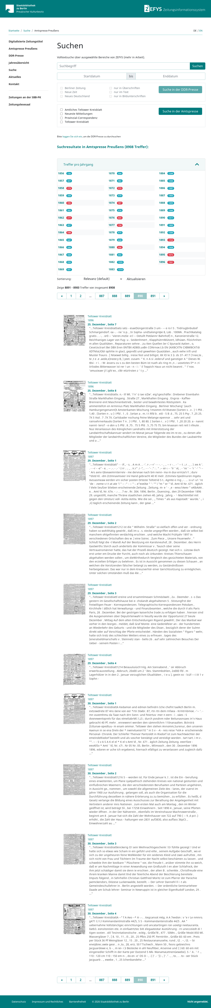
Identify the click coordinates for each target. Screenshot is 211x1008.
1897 (91, 456)
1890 (162, 217)
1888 (162, 202)
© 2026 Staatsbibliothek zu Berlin (110, 1001)
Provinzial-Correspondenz (81, 118)
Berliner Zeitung (75, 88)
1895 (162, 254)
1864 (61, 232)
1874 (112, 202)
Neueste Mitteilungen (79, 113)
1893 (162, 240)
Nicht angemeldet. (197, 1001)
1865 (61, 240)
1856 (61, 173)
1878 (112, 232)
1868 (61, 262)
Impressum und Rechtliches (47, 1001)
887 (101, 296)
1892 (162, 232)
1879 (112, 240)
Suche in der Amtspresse (180, 111)
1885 (162, 180)
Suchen (197, 66)
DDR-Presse (16, 55)
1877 (112, 225)
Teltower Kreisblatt (77, 122)
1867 (61, 254)
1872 (112, 188)
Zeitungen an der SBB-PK (25, 97)
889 (127, 296)
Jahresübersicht (19, 63)
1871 (112, 180)
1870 (112, 173)
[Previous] (61, 296)
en (200, 30)
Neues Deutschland (77, 96)
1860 (61, 202)
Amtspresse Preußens (23, 48)
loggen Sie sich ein (72, 136)
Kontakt (14, 84)
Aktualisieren (136, 279)
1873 (112, 195)
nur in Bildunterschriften (130, 96)
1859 (61, 195)
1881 (112, 254)
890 (142, 295)
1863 (61, 225)
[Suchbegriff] (123, 66)
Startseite (14, 30)
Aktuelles (15, 77)
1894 (162, 247)
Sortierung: (64, 279)
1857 (61, 180)
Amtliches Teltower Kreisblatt (83, 109)
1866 (61, 247)
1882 (112, 262)
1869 (61, 269)
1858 (61, 188)
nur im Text (121, 92)
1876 (112, 217)
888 (114, 296)
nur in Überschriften (127, 88)
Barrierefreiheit (77, 1001)
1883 (112, 269)
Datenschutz (19, 1001)
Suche (26, 30)
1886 (162, 188)
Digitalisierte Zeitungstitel (26, 41)
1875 (112, 210)
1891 (162, 225)
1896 (162, 262)
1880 (112, 247)
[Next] (164, 296)
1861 (61, 210)
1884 (162, 173)
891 (153, 296)
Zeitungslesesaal (19, 104)
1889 (162, 210)
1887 (162, 195)
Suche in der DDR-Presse (180, 90)
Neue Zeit (71, 92)
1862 (61, 217)
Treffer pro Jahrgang (78, 164)
